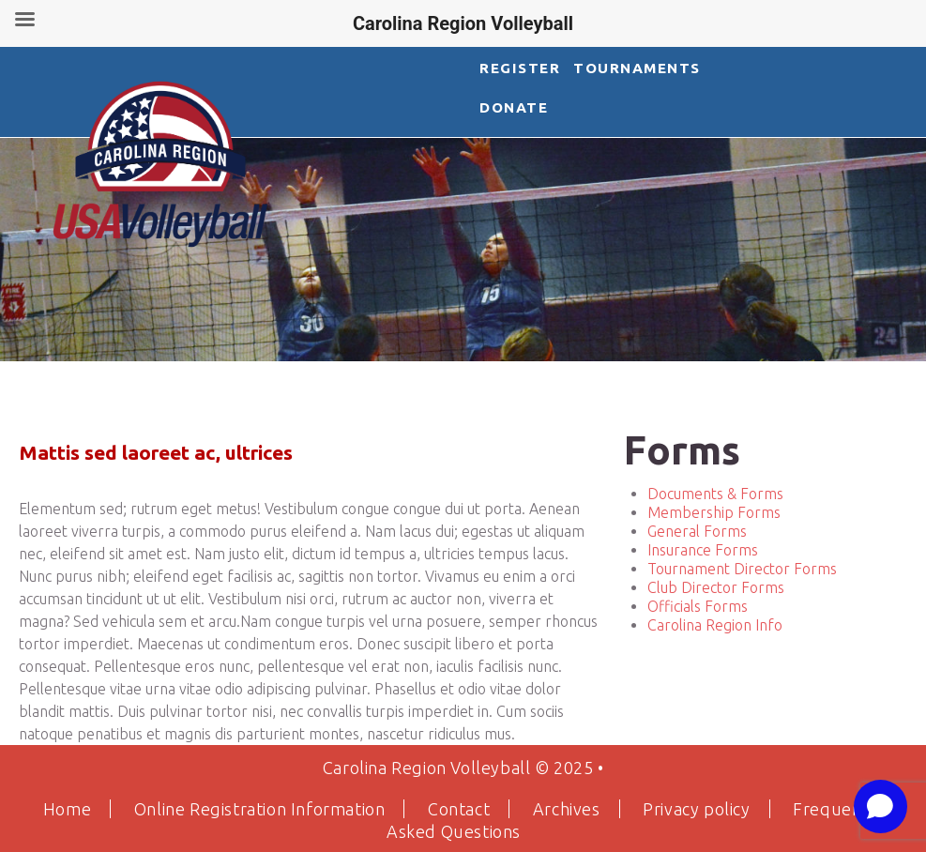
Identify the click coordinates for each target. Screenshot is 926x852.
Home (67, 808)
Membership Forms (714, 512)
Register (519, 68)
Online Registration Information (260, 808)
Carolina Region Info (714, 624)
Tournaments (635, 68)
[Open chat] (880, 806)
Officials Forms (697, 606)
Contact (459, 808)
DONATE (513, 107)
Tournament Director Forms (742, 568)
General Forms (697, 531)
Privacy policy (696, 808)
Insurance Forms (702, 549)
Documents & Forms (715, 493)
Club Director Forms (715, 587)
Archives (566, 808)
